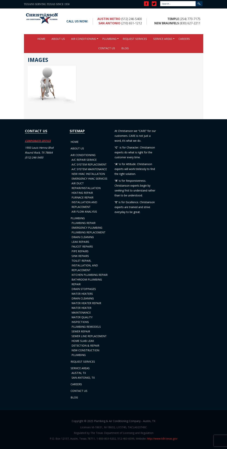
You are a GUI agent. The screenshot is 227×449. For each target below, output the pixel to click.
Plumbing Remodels (86, 326)
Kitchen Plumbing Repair (90, 275)
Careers (184, 39)
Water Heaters (82, 293)
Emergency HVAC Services (89, 178)
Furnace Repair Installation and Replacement (84, 202)
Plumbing (109, 39)
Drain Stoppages (84, 289)
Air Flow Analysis (84, 211)
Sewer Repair (81, 331)
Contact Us (106, 48)
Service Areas (162, 39)
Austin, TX (79, 373)
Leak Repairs (80, 242)
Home (41, 39)
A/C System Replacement (89, 164)
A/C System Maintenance (89, 169)
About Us (58, 39)
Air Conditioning (83, 39)
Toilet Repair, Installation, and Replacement (85, 265)
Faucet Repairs (82, 246)
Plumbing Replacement (88, 232)
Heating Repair (82, 193)
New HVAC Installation (88, 174)
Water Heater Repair (86, 303)
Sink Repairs (80, 256)
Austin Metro (108, 19)
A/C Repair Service (84, 159)
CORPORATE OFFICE (38, 141)
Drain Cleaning (83, 237)
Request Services (135, 39)
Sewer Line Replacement (89, 336)
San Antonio (109, 23)
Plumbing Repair (83, 223)
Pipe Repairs (80, 251)
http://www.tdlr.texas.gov (162, 438)
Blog (125, 48)
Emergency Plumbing (87, 227)
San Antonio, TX (83, 377)
